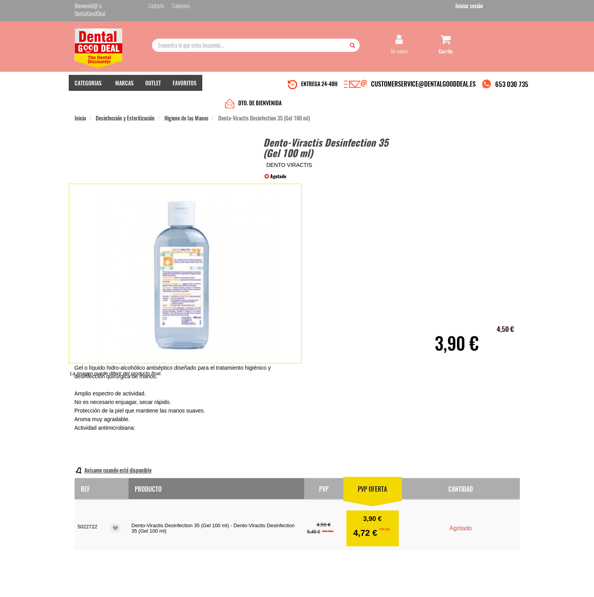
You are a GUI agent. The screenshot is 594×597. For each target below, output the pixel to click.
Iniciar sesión (506, 7)
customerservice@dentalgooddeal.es (321, 585)
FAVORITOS (184, 82)
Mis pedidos (238, 509)
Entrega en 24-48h (169, 509)
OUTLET (153, 82)
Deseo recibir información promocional (355, 541)
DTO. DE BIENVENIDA (260, 83)
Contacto (235, 501)
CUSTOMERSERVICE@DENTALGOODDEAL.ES (423, 83)
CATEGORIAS (88, 82)
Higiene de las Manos (186, 98)
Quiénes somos (165, 501)
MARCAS (124, 82)
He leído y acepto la (351, 527)
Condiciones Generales (392, 585)
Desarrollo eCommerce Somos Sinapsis (104, 589)
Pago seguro (163, 517)
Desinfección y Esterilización (125, 98)
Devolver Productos (245, 517)
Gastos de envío (166, 525)
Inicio (80, 98)
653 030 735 (511, 83)
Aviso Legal (361, 585)
